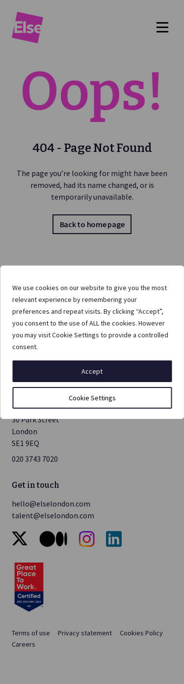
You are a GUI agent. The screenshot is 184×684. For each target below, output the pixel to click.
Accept (92, 371)
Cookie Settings (92, 397)
